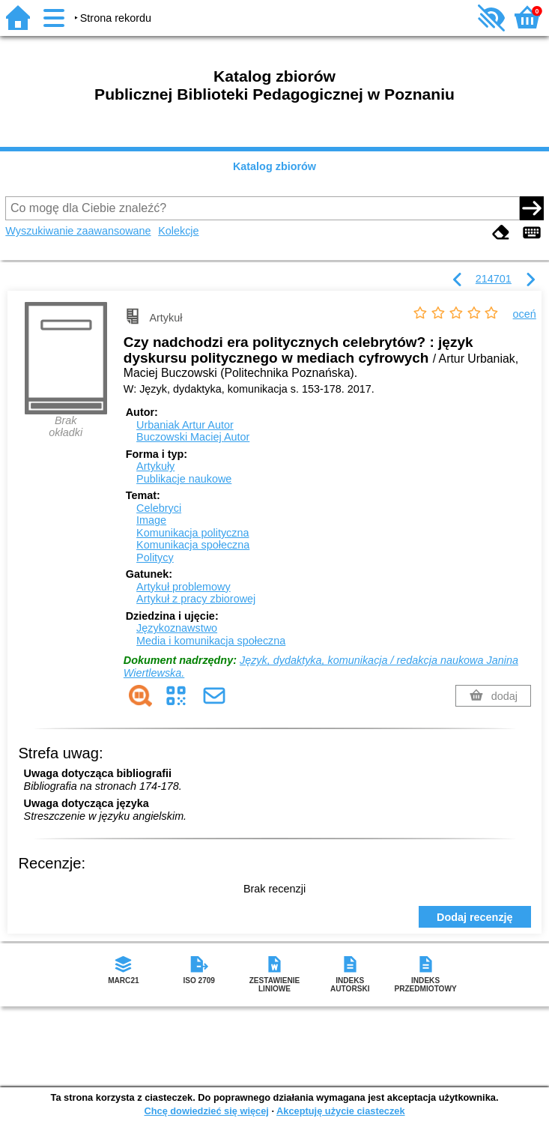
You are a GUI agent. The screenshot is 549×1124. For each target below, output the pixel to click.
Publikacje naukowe (183, 479)
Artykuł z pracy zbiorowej (195, 599)
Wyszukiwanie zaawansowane (78, 231)
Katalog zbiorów (274, 166)
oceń (524, 314)
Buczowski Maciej (192, 437)
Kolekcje (178, 231)
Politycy (155, 557)
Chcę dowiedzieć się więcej (206, 1111)
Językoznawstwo (176, 628)
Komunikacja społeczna (192, 545)
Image (151, 520)
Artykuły (155, 466)
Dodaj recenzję (475, 917)
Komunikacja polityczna (192, 533)
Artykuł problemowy (183, 587)
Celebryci (158, 508)
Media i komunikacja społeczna (210, 641)
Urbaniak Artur (185, 425)
